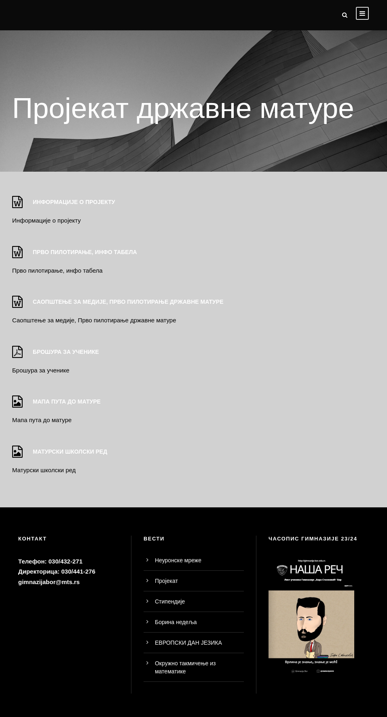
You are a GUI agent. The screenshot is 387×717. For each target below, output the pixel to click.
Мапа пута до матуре (42, 419)
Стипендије (170, 601)
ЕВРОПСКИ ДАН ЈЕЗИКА (188, 642)
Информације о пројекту (46, 220)
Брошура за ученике (41, 370)
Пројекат (166, 581)
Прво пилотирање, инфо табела (57, 270)
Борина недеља (176, 622)
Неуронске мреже (178, 560)
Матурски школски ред (44, 470)
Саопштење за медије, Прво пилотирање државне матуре (94, 320)
